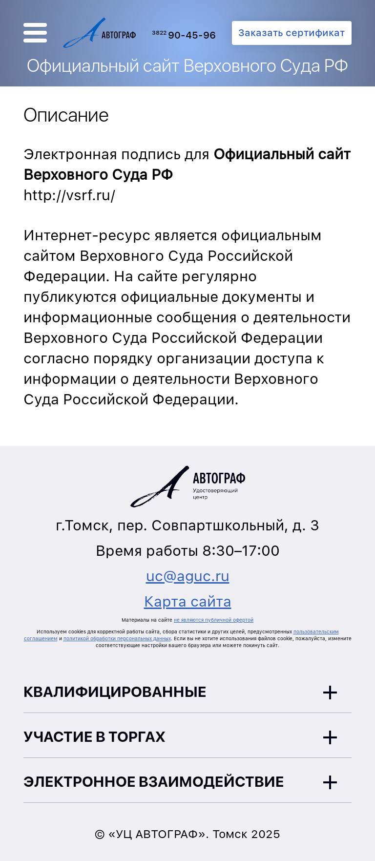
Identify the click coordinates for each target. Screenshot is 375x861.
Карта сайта (187, 601)
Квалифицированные (115, 691)
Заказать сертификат (291, 33)
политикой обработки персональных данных (117, 638)
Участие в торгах (94, 736)
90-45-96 (184, 35)
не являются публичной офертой (213, 620)
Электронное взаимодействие (153, 781)
